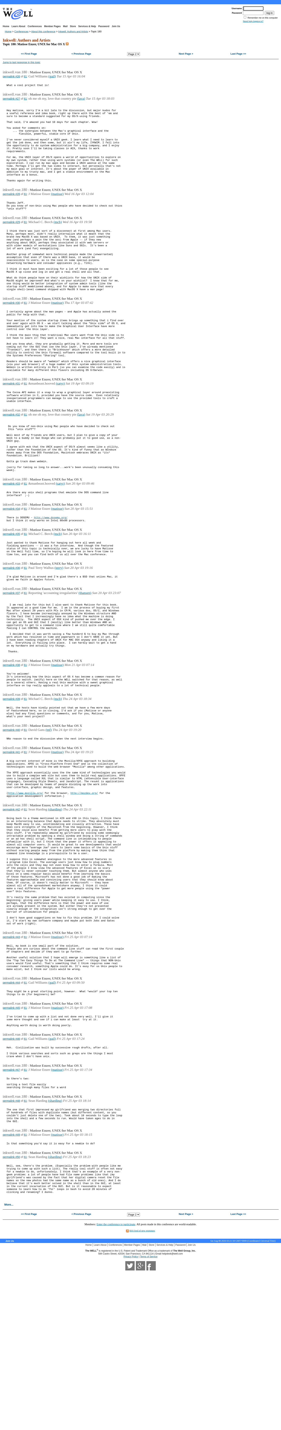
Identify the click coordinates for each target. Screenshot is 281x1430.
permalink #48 (11, 1246)
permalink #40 (11, 822)
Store (73, 26)
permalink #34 (11, 573)
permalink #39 (11, 788)
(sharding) (55, 913)
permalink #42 (11, 913)
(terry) (59, 639)
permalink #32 (11, 466)
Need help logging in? (253, 21)
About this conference (43, 31)
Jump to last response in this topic (21, 62)
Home (6, 26)
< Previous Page (81, 53)
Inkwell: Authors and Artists (73, 31)
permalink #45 (11, 1143)
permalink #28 (11, 212)
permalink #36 (11, 639)
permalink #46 (11, 1177)
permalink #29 (11, 243)
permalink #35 (11, 601)
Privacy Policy (131, 1415)
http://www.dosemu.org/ (51, 583)
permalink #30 (11, 337)
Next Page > (186, 53)
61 (25, 76)
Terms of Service (148, 1415)
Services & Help (87, 26)
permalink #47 (11, 1212)
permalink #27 (11, 100)
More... (8, 1363)
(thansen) (85, 666)
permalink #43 (11, 1063)
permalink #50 (11, 1308)
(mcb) (58, 243)
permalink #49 (11, 1284)
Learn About (18, 26)
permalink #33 (11, 546)
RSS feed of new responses (142, 1389)
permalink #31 (11, 431)
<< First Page (29, 53)
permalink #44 (11, 1115)
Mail (65, 26)
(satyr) (60, 431)
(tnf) (48, 823)
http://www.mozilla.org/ (25, 895)
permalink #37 (11, 666)
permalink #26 (11, 76)
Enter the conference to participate (116, 1382)
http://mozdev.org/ (84, 895)
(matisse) (57, 212)
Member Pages (52, 26)
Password (103, 26)
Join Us (116, 26)
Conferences (35, 26)
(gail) (52, 76)
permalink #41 (11, 846)
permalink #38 (11, 750)
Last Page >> (238, 53)
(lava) (81, 100)
